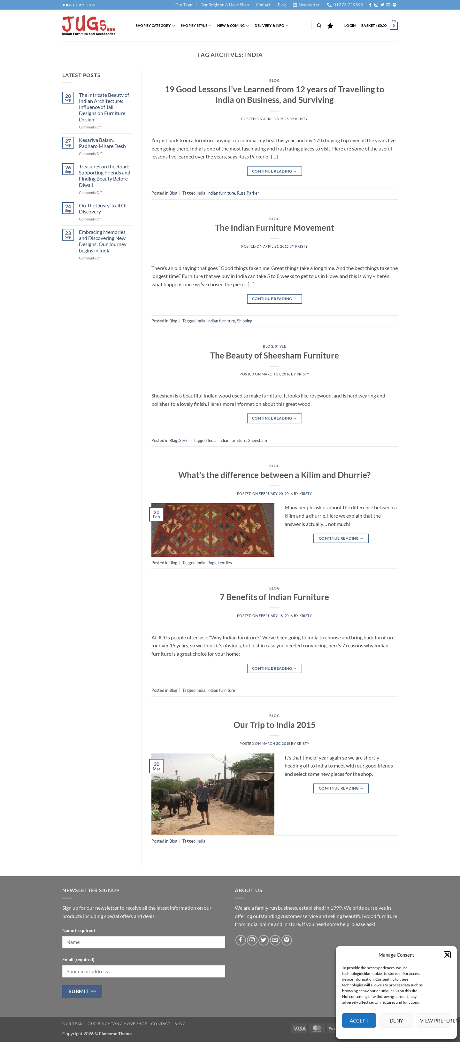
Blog (282, 4)
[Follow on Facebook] (370, 5)
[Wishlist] (330, 26)
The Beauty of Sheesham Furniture (274, 355)
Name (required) (78, 930)
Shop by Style (196, 26)
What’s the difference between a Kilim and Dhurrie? (274, 475)
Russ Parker (248, 193)
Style (280, 346)
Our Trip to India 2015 (275, 724)
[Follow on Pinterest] (394, 5)
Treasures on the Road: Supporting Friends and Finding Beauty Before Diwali (104, 175)
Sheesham (257, 440)
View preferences (435, 1020)
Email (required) (78, 959)
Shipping (244, 320)
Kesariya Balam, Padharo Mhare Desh (102, 143)
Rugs (211, 562)
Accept (359, 1020)
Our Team (184, 4)
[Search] (319, 25)
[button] (447, 955)
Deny (396, 1020)
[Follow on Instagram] (376, 5)
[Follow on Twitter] (382, 5)
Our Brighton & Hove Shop (225, 4)
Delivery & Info (271, 26)
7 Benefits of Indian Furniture (274, 597)
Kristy (301, 119)
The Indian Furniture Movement (274, 227)
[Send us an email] (388, 5)
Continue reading (274, 171)
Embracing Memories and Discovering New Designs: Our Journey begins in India (102, 241)
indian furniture (221, 193)
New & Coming (233, 26)
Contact (263, 4)
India (200, 193)
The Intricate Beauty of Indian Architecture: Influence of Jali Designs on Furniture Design (104, 107)
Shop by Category (155, 26)
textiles (225, 562)
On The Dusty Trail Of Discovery (103, 208)
